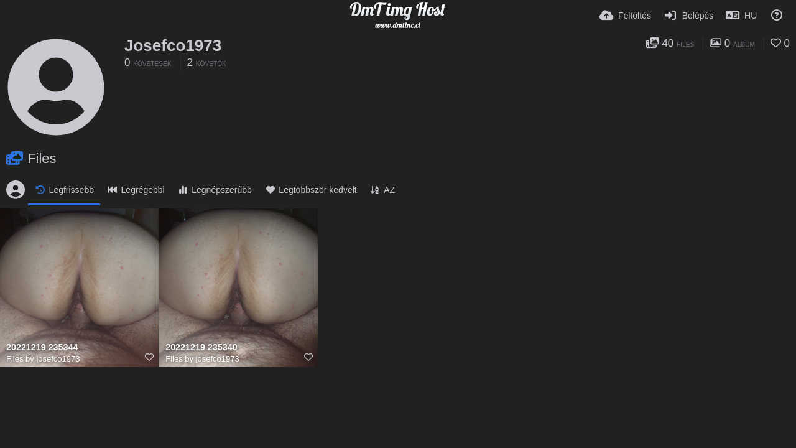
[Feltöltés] (625, 15)
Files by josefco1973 (43, 358)
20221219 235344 (42, 347)
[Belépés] (688, 15)
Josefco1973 (172, 45)
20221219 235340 (201, 347)
